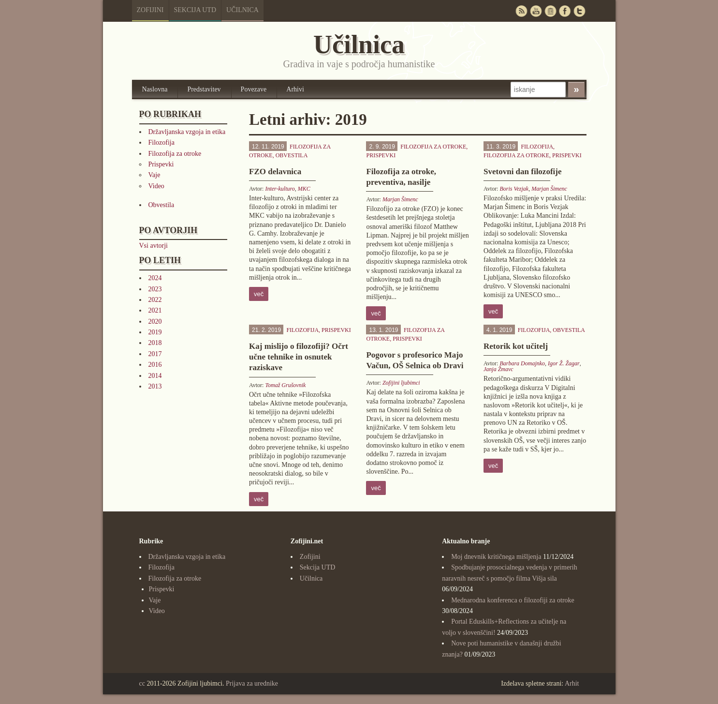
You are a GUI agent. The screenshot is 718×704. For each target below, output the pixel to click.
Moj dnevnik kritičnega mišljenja (496, 556)
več (259, 294)
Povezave (254, 89)
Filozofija (161, 142)
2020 (155, 321)
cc (142, 683)
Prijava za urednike (252, 683)
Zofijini (150, 10)
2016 (155, 364)
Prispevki (161, 164)
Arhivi (295, 89)
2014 (155, 375)
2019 (155, 332)
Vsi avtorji (153, 245)
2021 (155, 310)
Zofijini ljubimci (401, 382)
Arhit (572, 683)
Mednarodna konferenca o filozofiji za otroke (512, 600)
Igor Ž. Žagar (564, 363)
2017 (155, 354)
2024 (155, 278)
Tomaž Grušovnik (285, 385)
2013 (155, 386)
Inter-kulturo (279, 188)
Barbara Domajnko (522, 363)
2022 (155, 299)
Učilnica (242, 10)
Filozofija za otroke (175, 153)
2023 (155, 289)
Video (156, 186)
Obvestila (161, 205)
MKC (304, 188)
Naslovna (155, 89)
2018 (155, 342)
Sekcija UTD (195, 10)
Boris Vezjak (513, 188)
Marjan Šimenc (400, 199)
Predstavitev (203, 89)
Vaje (154, 175)
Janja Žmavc (498, 369)
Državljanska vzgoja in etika (187, 131)
